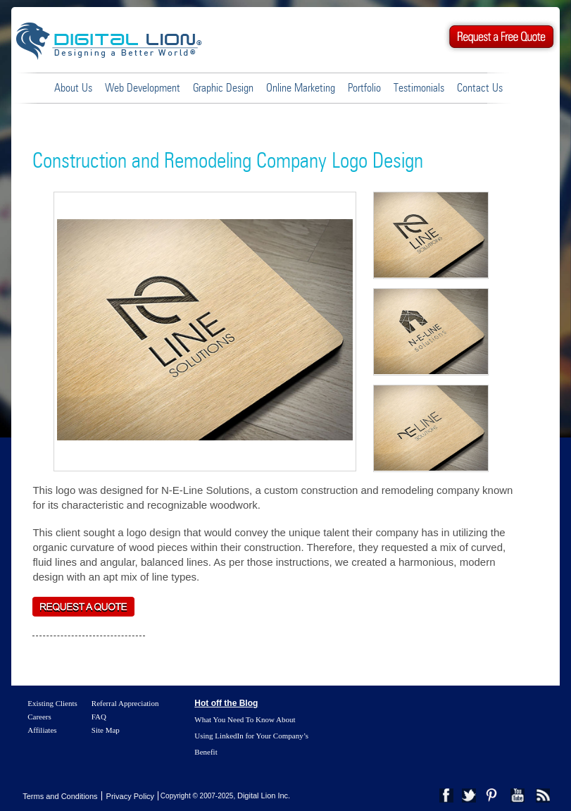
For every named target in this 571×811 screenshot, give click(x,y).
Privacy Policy (130, 796)
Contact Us (480, 88)
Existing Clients (52, 703)
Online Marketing (300, 88)
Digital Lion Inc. (263, 795)
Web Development (142, 88)
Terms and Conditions (60, 796)
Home (33, 87)
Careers (39, 716)
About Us (73, 88)
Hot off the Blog (226, 703)
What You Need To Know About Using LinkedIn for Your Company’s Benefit (251, 735)
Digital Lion (115, 40)
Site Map (106, 730)
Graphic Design (223, 88)
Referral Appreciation (125, 703)
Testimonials (419, 88)
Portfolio (364, 88)
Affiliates (41, 730)
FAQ (99, 716)
